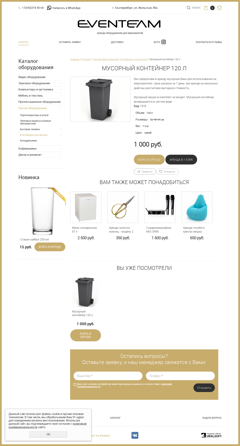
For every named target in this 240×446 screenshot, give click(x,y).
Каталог (23, 42)
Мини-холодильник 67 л (84, 229)
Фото (157, 42)
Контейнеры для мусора (34, 134)
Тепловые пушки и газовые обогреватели (35, 122)
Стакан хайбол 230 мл (34, 239)
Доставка (117, 42)
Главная (74, 59)
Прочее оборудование (32, 108)
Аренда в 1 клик (181, 160)
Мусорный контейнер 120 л (82, 313)
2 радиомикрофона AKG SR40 (158, 229)
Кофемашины (27, 148)
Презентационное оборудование (39, 102)
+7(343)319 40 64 (33, 8)
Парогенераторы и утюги (34, 115)
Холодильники (28, 140)
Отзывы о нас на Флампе (93, 435)
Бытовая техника (30, 129)
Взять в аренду (50, 247)
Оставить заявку (70, 42)
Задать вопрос (212, 417)
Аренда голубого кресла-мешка (194, 229)
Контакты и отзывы (209, 42)
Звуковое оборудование (34, 83)
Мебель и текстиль (30, 95)
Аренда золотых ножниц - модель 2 (121, 229)
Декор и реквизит (30, 155)
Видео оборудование (31, 77)
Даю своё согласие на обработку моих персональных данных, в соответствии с (124, 385)
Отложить (169, 171)
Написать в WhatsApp (63, 8)
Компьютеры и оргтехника (35, 89)
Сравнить (147, 171)
